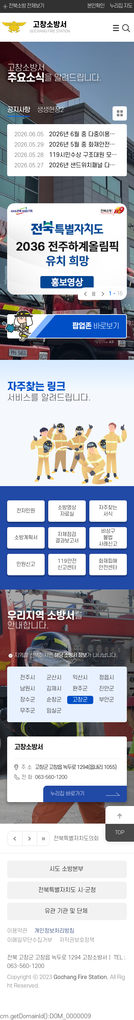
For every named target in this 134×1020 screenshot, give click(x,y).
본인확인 (95, 6)
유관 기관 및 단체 (67, 911)
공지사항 (18, 110)
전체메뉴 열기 (115, 27)
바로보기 (95, 326)
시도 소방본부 (67, 869)
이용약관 (17, 931)
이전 (84, 294)
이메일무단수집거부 (29, 940)
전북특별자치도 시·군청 (67, 890)
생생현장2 (50, 110)
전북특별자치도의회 (76, 838)
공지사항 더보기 (120, 113)
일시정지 (93, 294)
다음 (102, 294)
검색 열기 (126, 27)
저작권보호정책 (76, 940)
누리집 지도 (121, 6)
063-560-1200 (51, 777)
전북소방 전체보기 (23, 6)
